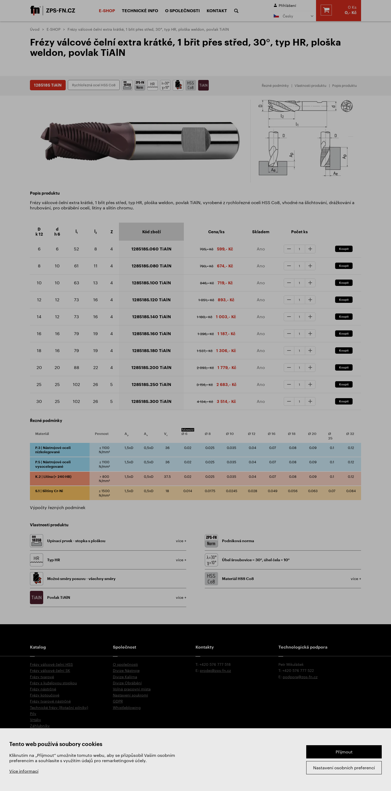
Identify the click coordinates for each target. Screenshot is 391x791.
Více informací (23, 771)
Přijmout (344, 751)
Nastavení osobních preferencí (344, 767)
